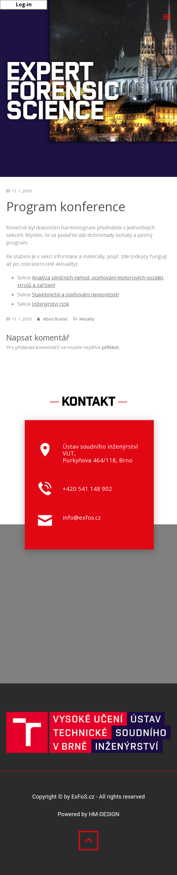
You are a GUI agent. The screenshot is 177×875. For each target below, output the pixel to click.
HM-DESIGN (104, 814)
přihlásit (110, 348)
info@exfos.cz (82, 517)
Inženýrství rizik (50, 304)
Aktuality (86, 319)
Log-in (24, 4)
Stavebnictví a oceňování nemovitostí (75, 295)
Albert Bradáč (55, 319)
